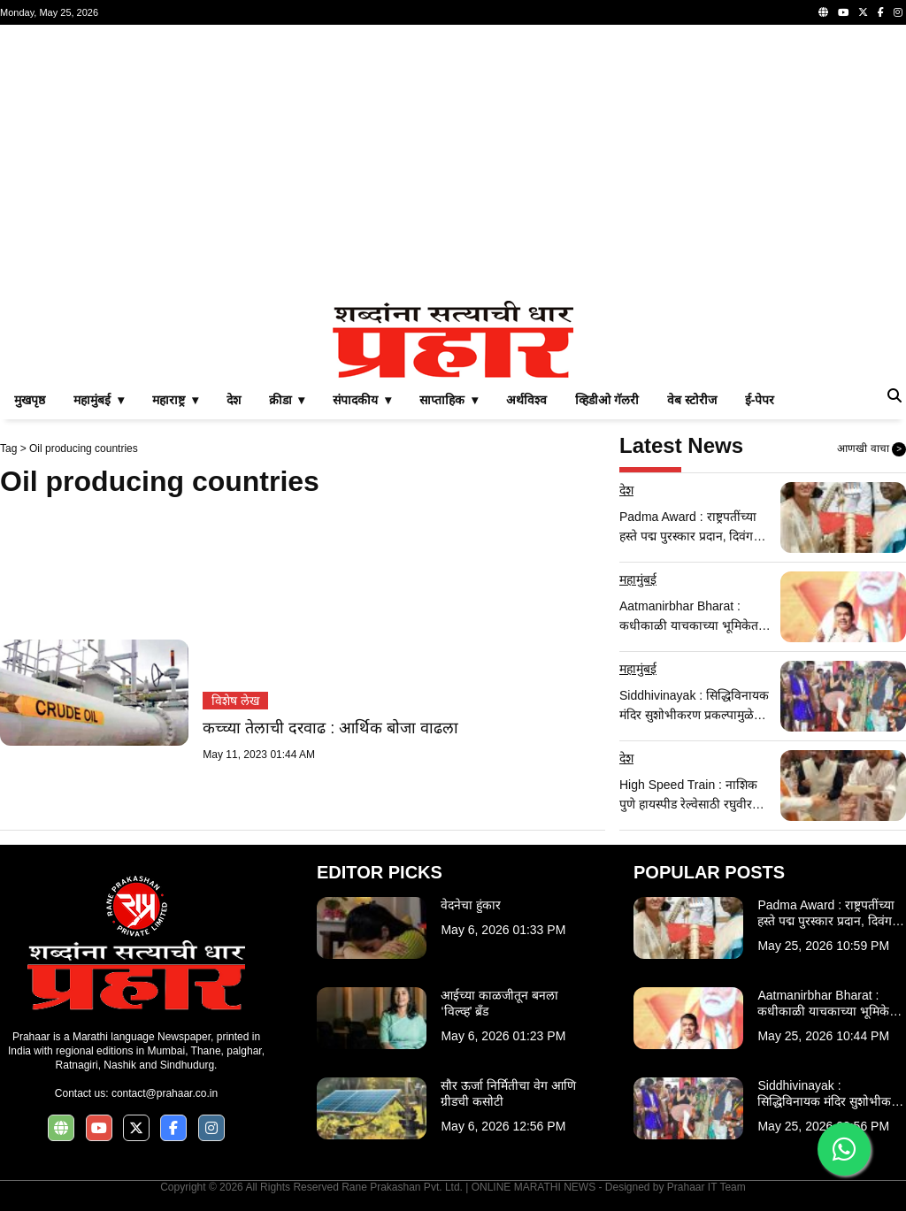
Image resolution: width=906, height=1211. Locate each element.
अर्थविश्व (526, 400)
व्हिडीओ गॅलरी (607, 400)
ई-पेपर (760, 400)
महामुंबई (637, 579)
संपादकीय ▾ (362, 400)
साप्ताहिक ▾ (448, 400)
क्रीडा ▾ (287, 400)
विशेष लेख (235, 701)
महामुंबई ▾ (98, 400)
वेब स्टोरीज (692, 400)
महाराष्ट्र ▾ (175, 400)
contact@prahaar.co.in (164, 1093)
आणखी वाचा (871, 449)
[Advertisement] (453, 163)
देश (233, 400)
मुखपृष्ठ (29, 400)
